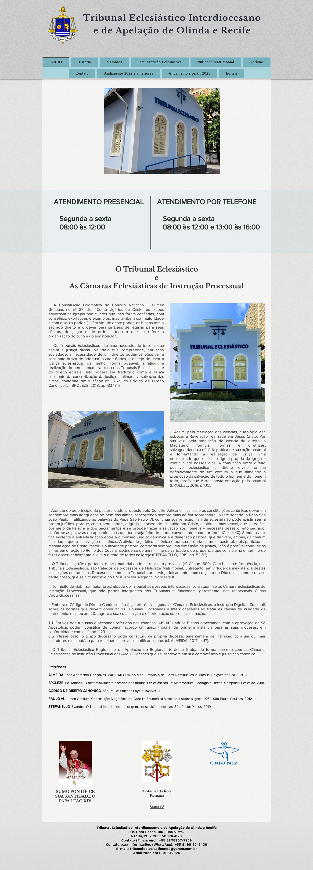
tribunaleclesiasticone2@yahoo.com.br (163, 849)
